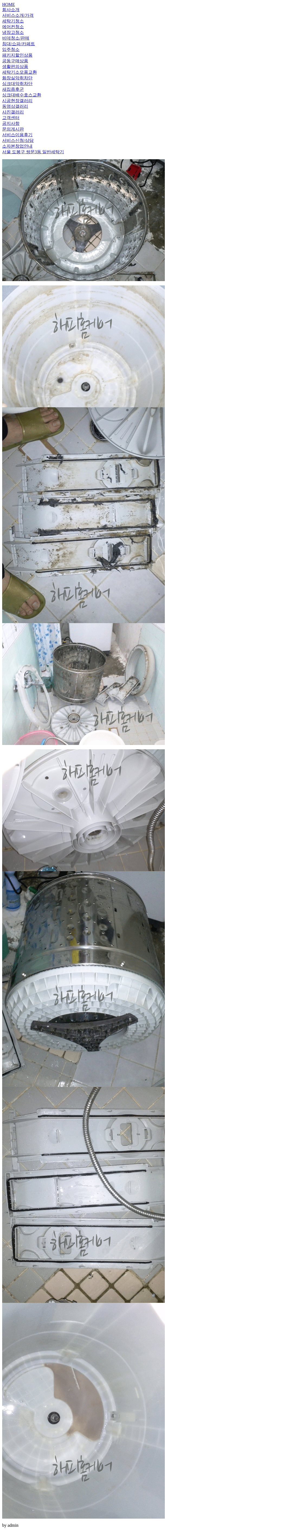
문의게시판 (13, 129)
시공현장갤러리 (17, 100)
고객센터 (11, 117)
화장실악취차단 (17, 78)
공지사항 (11, 123)
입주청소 (11, 49)
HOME (8, 4)
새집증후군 (13, 89)
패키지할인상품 (17, 55)
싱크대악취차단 (17, 83)
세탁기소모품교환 (19, 72)
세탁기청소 (13, 21)
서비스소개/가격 (18, 15)
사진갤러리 (13, 112)
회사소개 (11, 9)
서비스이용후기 (17, 134)
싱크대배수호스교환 (21, 95)
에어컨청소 (13, 26)
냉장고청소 (13, 32)
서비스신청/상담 (18, 140)
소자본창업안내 (17, 146)
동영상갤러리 (15, 106)
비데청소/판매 (15, 38)
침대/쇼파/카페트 (18, 43)
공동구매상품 (15, 60)
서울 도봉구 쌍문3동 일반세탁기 (33, 151)
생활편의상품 (15, 66)
